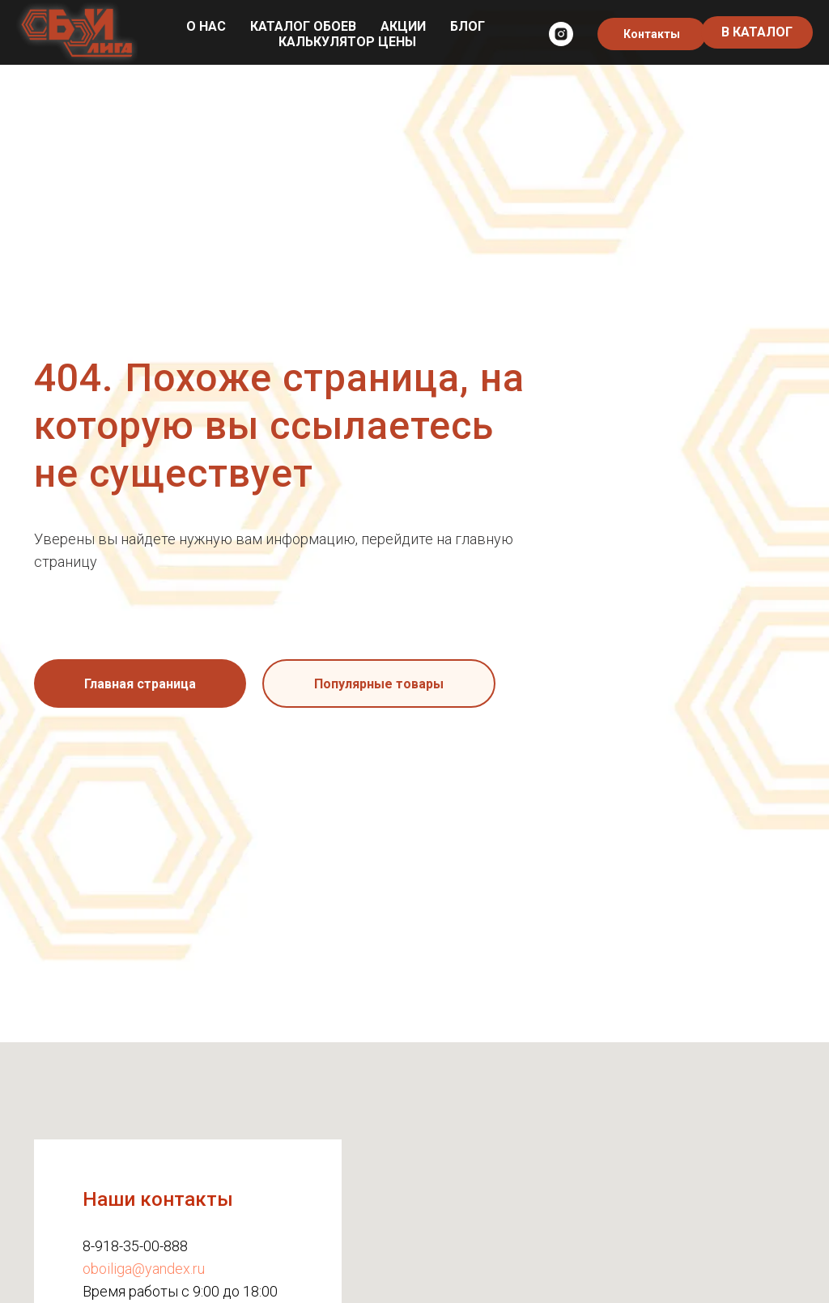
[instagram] (561, 34)
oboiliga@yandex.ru (144, 1268)
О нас (206, 26)
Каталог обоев (303, 26)
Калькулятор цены (347, 41)
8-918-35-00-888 (135, 1245)
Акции (403, 26)
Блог (467, 26)
